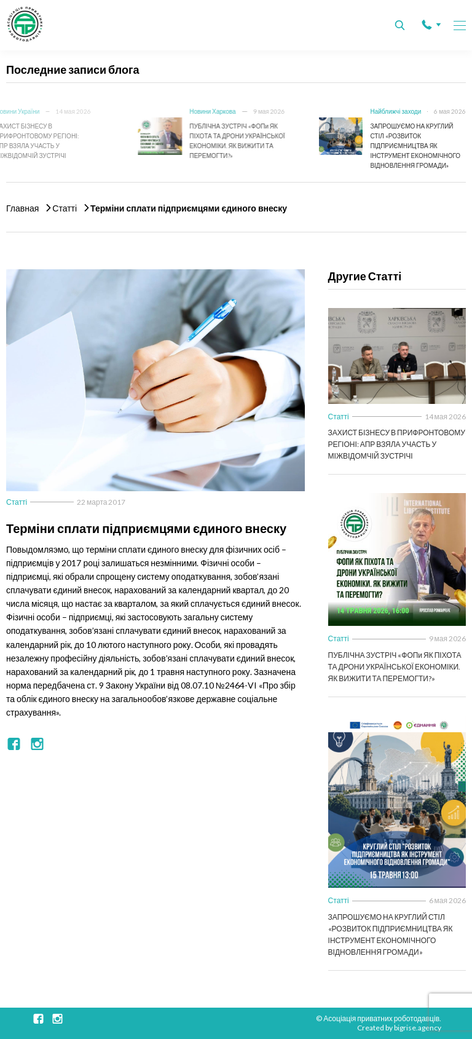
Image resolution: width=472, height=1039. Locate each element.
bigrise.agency (417, 1027)
